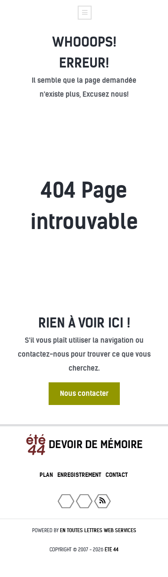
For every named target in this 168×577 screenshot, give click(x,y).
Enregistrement (79, 475)
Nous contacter (84, 393)
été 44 (112, 550)
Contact (116, 475)
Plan (46, 475)
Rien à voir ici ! (84, 323)
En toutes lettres (98, 530)
